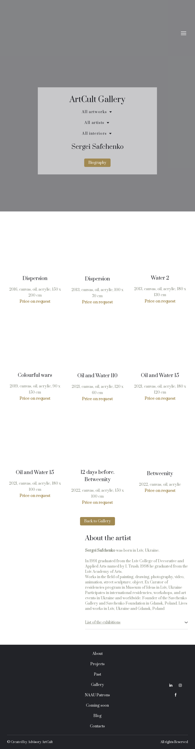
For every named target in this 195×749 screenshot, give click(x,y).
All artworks (94, 112)
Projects (97, 664)
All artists (94, 122)
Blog (97, 716)
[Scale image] (35, 248)
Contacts (97, 726)
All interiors (94, 133)
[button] (97, 163)
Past (97, 674)
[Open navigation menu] (183, 33)
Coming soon (97, 705)
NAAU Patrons (97, 695)
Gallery (97, 684)
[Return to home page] (93, 33)
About (97, 653)
